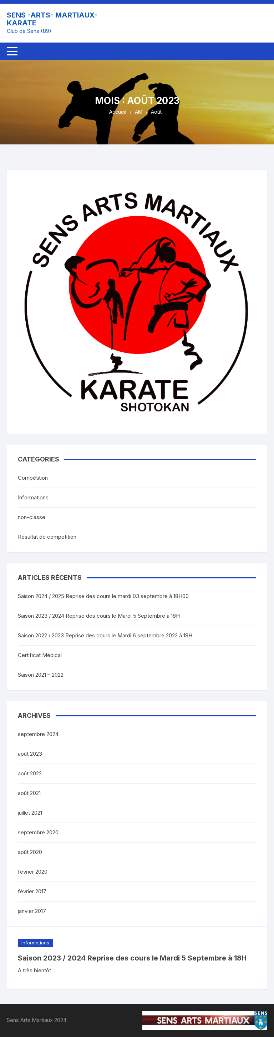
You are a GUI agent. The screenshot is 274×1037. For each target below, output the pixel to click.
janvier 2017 (32, 911)
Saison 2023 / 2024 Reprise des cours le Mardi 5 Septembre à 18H (132, 958)
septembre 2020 (38, 832)
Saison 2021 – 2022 (41, 674)
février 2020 (32, 871)
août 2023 (30, 753)
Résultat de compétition (47, 536)
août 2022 (30, 773)
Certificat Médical (40, 655)
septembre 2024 (38, 734)
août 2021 (29, 793)
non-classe (31, 517)
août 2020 (30, 852)
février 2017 (32, 891)
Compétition (33, 477)
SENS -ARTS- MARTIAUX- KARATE (52, 19)
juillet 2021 (30, 812)
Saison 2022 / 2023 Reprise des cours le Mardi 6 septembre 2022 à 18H (105, 635)
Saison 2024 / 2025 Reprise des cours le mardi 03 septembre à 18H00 (103, 596)
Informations (35, 942)
